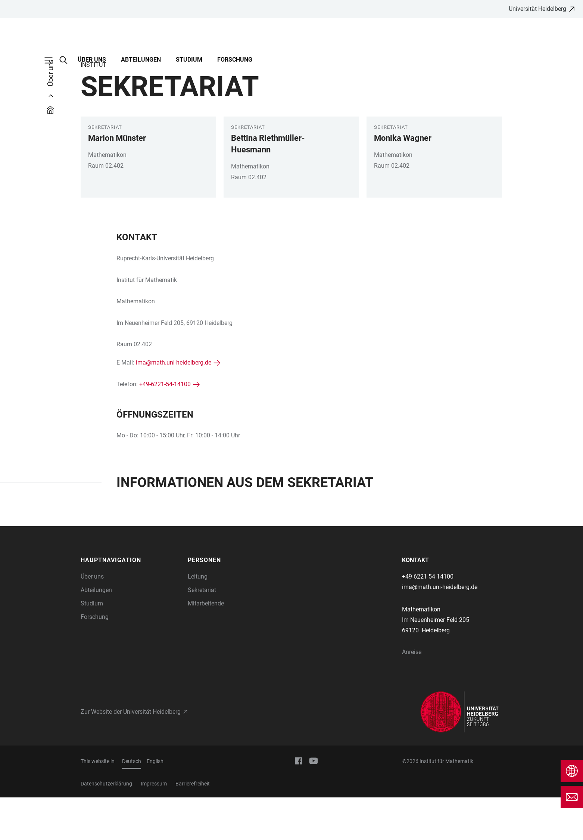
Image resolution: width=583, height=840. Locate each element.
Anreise (411, 694)
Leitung (198, 619)
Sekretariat (202, 632)
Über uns (92, 59)
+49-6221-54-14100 (165, 426)
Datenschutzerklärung (106, 826)
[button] (131, 603)
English (155, 804)
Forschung (234, 59)
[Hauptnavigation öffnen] (52, 60)
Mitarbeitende (206, 646)
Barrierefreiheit (192, 826)
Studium (189, 59)
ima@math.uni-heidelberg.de (173, 405)
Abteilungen (141, 59)
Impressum (154, 826)
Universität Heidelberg (537, 8)
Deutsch (131, 804)
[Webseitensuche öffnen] (67, 60)
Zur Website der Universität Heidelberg (131, 754)
